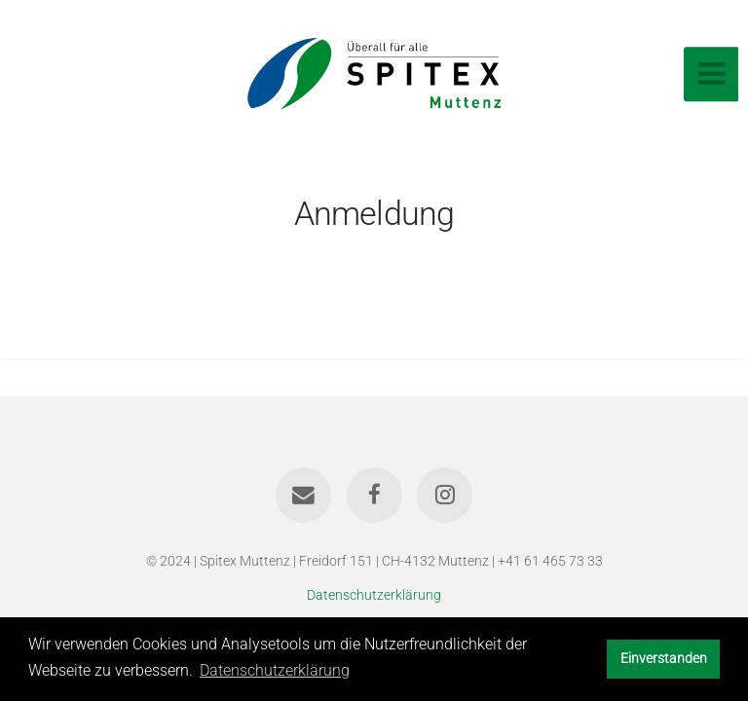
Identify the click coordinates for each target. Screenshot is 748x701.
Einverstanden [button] (663, 658)
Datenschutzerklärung (374, 595)
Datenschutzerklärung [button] (275, 670)
